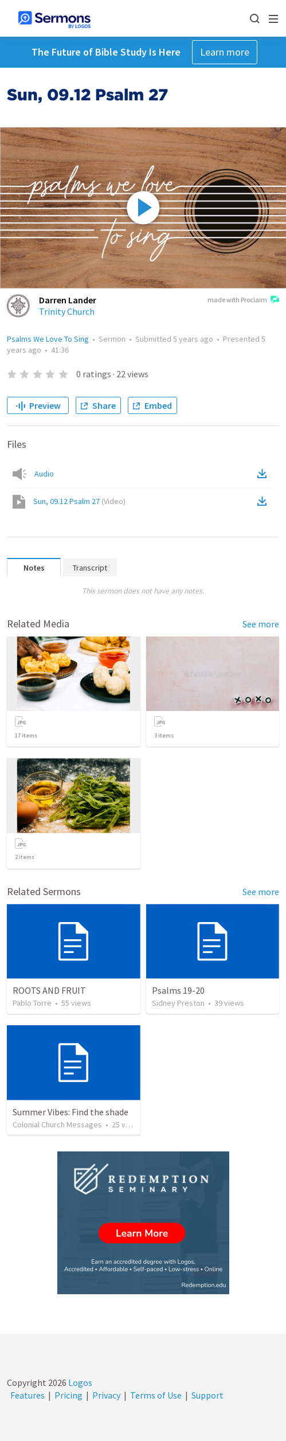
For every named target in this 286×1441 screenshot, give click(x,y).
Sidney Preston (178, 1003)
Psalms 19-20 (178, 990)
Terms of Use (156, 1395)
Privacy (106, 1395)
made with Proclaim (243, 300)
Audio (44, 473)
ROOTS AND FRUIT (49, 990)
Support (207, 1395)
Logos (79, 1382)
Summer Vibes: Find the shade (70, 1112)
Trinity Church (67, 311)
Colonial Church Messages (57, 1124)
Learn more (224, 51)
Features (27, 1395)
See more (260, 624)
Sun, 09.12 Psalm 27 (79, 501)
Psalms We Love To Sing (48, 339)
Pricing (68, 1395)
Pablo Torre (32, 1003)
